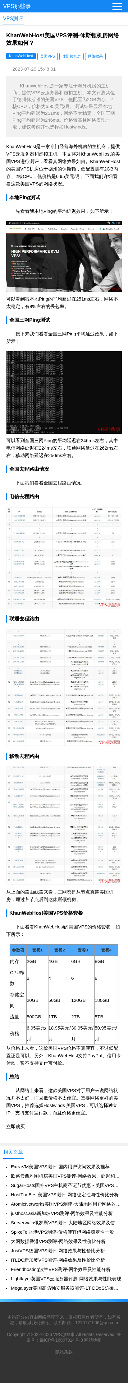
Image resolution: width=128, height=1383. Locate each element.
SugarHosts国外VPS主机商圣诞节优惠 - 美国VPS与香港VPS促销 (66, 1185)
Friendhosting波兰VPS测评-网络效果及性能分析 (61, 1269)
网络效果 (95, 56)
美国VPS (47, 56)
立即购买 (15, 1126)
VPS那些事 (17, 6)
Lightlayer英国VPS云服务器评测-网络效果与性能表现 (66, 1278)
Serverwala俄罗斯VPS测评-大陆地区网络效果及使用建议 (66, 1222)
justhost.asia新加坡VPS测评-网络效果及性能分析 (62, 1213)
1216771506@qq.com (96, 1322)
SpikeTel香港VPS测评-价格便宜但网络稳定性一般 (62, 1232)
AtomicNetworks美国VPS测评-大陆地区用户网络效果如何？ (66, 1204)
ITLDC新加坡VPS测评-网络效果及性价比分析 (58, 1260)
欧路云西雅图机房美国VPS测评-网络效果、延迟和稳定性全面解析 (66, 1176)
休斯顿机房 (71, 56)
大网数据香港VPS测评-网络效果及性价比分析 (58, 1241)
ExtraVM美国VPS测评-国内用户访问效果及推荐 (60, 1166)
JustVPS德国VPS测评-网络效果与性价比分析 (58, 1250)
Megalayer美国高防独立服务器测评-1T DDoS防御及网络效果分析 (66, 1288)
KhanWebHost (21, 56)
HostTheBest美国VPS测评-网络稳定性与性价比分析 (65, 1194)
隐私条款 (64, 1351)
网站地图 (93, 1340)
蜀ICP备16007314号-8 (61, 1340)
